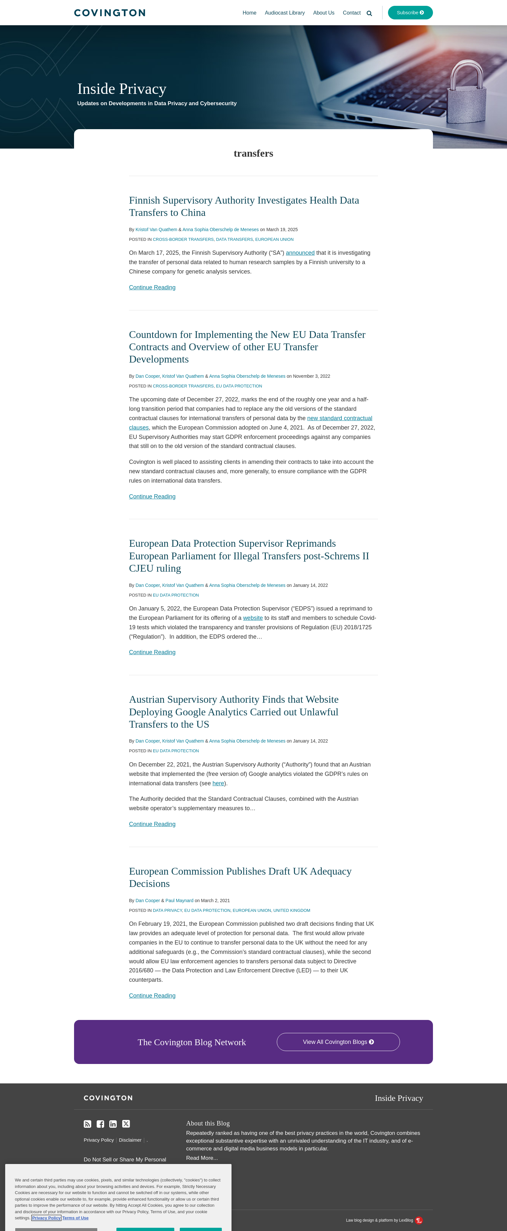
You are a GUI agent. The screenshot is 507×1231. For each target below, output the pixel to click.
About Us (324, 13)
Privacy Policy (99, 1140)
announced (300, 253)
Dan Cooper (147, 376)
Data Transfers (234, 239)
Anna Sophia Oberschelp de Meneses (221, 229)
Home (249, 13)
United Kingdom (291, 910)
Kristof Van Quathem (156, 229)
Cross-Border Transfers (183, 239)
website (253, 618)
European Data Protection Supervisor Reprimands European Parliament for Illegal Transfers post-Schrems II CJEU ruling (249, 555)
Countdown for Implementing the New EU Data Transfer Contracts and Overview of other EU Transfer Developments (247, 347)
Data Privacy (167, 910)
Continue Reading (152, 287)
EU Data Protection (239, 386)
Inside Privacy (122, 88)
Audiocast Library (285, 13)
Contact (352, 13)
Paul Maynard (179, 900)
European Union (274, 239)
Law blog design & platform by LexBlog (384, 1220)
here (218, 783)
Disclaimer (130, 1140)
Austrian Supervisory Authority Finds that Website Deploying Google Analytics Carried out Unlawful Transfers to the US (234, 711)
